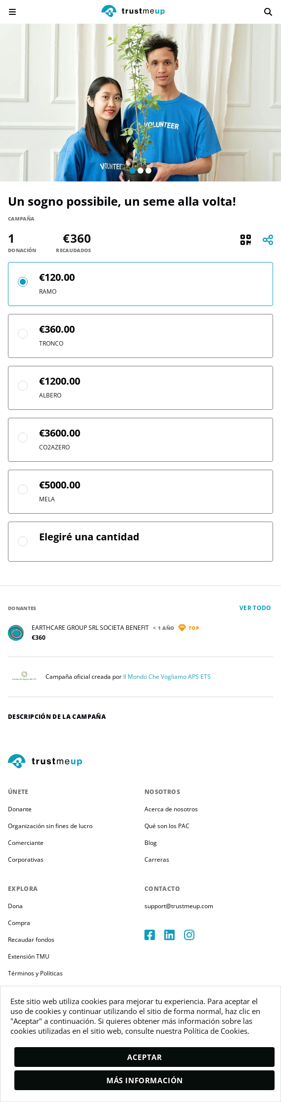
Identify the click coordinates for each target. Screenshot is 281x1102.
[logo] (133, 12)
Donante (20, 809)
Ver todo (255, 608)
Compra (19, 923)
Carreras (156, 859)
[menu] (12, 12)
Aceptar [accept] (144, 1057)
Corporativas (26, 859)
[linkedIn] (174, 935)
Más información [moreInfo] (144, 1080)
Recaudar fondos (31, 939)
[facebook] (154, 935)
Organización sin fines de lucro (50, 826)
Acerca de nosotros (171, 809)
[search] (268, 12)
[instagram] (194, 935)
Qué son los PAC (166, 826)
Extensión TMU (28, 956)
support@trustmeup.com (178, 906)
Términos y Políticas (35, 973)
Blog (150, 842)
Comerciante (26, 842)
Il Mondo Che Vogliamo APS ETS (167, 676)
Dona (15, 906)
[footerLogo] (140, 762)
